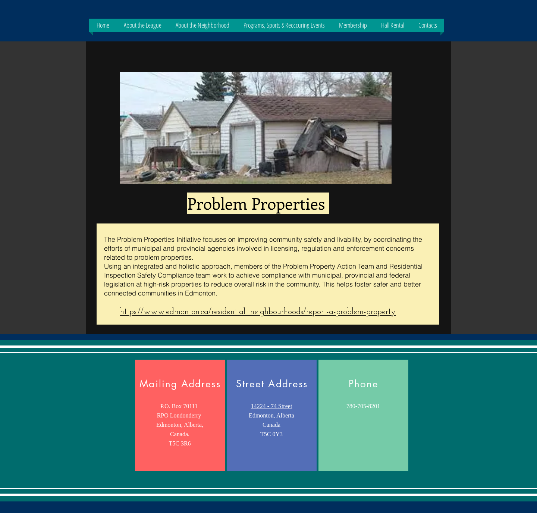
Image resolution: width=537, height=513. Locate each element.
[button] (142, 25)
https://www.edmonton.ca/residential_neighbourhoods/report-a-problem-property (258, 312)
